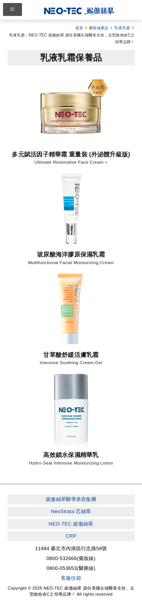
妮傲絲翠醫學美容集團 (71, 499)
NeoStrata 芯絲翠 (71, 511)
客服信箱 (71, 578)
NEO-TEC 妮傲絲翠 (70, 524)
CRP (71, 536)
